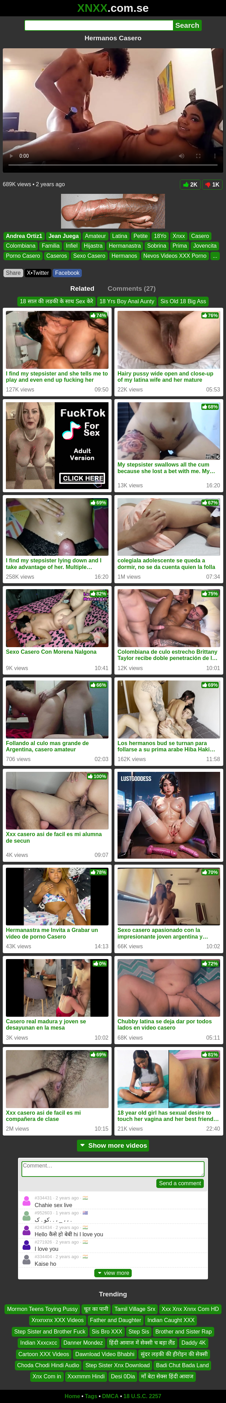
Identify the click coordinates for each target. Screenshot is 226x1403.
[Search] (98, 25)
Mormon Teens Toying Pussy (42, 1309)
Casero (200, 236)
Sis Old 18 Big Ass (183, 301)
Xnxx (179, 236)
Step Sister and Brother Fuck (49, 1332)
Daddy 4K (193, 1343)
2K (190, 185)
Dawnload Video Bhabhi (104, 1354)
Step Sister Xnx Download (117, 1365)
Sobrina (156, 246)
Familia (51, 246)
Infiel (72, 246)
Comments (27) (132, 288)
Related (82, 288)
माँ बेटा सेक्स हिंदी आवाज (167, 1377)
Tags (91, 1396)
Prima (180, 246)
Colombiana (20, 246)
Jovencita (205, 246)
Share (13, 273)
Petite (140, 236)
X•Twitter (38, 273)
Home (72, 1396)
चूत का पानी (96, 1309)
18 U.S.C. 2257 (142, 1396)
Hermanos (124, 256)
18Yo (160, 236)
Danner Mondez (83, 1343)
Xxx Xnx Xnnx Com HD (190, 1309)
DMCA (110, 1396)
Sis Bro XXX (107, 1332)
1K (212, 185)
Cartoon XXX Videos (43, 1354)
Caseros (56, 256)
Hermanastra (125, 246)
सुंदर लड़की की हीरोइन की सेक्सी (174, 1354)
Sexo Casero (89, 256)
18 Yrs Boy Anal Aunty (126, 301)
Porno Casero (23, 256)
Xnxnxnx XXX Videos (58, 1320)
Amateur (95, 236)
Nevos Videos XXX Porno (175, 256)
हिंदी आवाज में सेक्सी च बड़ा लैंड (142, 1343)
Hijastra (93, 246)
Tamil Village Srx (134, 1309)
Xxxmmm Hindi (86, 1377)
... (215, 256)
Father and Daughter (115, 1320)
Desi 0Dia (123, 1377)
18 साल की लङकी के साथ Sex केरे (56, 301)
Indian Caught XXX (170, 1320)
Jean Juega (64, 236)
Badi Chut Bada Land (182, 1365)
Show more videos (113, 1145)
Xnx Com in (47, 1377)
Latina (120, 236)
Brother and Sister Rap (183, 1332)
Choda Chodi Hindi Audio (48, 1365)
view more (113, 1273)
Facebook (67, 273)
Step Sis (139, 1332)
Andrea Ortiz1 (24, 236)
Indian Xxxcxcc (38, 1343)
